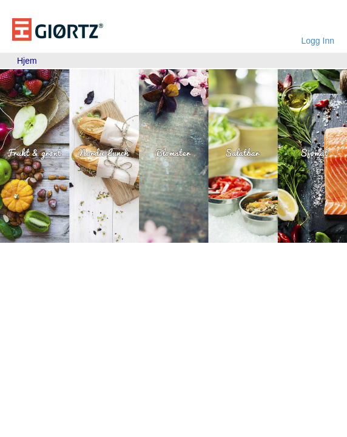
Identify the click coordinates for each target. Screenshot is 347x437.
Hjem (27, 61)
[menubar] (27, 61)
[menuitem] (27, 61)
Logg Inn (318, 41)
